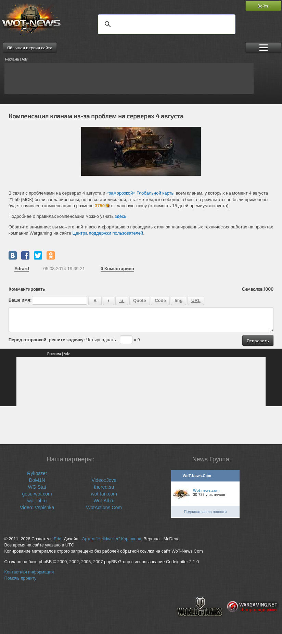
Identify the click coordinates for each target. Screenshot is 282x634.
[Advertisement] (129, 78)
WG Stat (37, 487)
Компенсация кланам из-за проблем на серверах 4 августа (96, 116)
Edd (57, 539)
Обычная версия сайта (29, 47)
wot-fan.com (104, 494)
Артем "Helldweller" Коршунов (111, 539)
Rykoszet (37, 473)
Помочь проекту (20, 578)
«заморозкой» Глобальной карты (140, 193)
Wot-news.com (206, 490)
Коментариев (117, 268)
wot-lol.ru (37, 500)
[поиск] (165, 24)
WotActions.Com (104, 507)
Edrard (21, 268)
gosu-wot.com (37, 494)
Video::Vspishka (37, 507)
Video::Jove (103, 480)
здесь (121, 216)
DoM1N (37, 480)
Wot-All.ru (103, 500)
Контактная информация (29, 572)
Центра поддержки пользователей (108, 233)
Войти (263, 6)
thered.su (104, 487)
